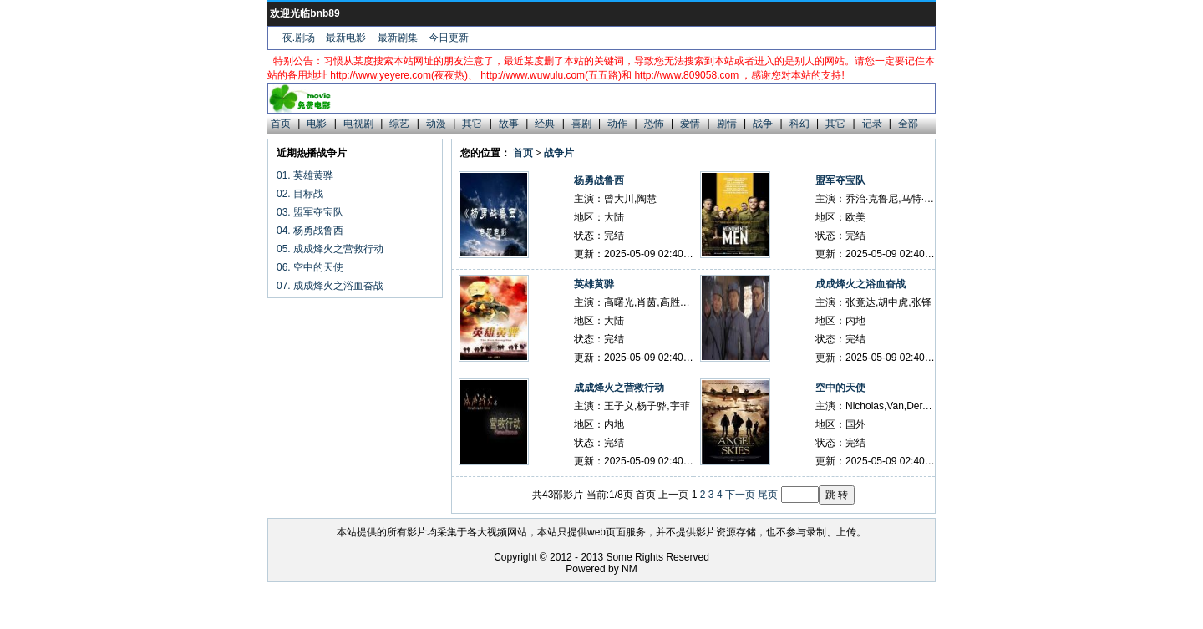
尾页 (768, 494)
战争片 (559, 153)
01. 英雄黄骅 (305, 175)
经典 (545, 123)
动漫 (436, 123)
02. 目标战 (300, 194)
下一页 (740, 494)
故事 (509, 123)
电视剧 (358, 123)
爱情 (690, 123)
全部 (908, 123)
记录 (872, 123)
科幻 (799, 123)
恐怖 (654, 123)
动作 (617, 123)
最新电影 (346, 37)
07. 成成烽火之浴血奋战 (330, 286)
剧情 (727, 123)
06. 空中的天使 (310, 267)
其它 (472, 123)
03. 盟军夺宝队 (310, 212)
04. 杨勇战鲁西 (310, 230)
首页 (281, 123)
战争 (763, 123)
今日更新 (449, 37)
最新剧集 (398, 37)
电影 (317, 123)
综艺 (399, 123)
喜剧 (581, 123)
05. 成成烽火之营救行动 (330, 249)
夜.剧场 (298, 37)
